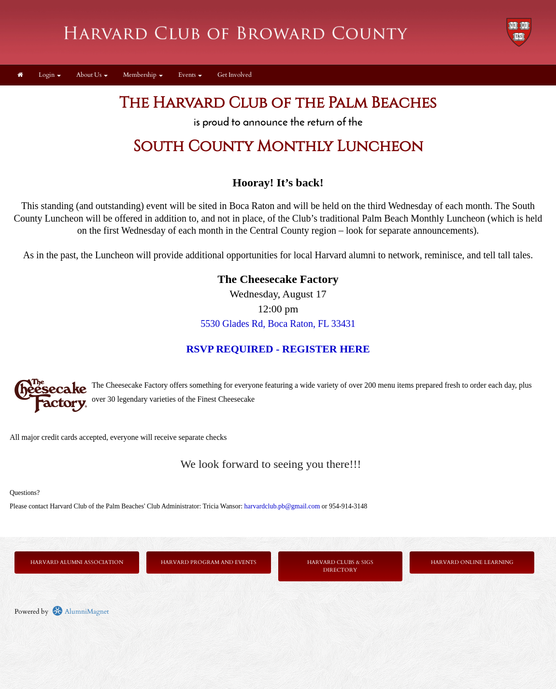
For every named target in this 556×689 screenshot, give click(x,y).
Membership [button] (143, 75)
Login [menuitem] (50, 75)
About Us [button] (92, 75)
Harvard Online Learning (472, 562)
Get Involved (234, 75)
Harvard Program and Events (209, 562)
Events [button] (190, 75)
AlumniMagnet (80, 611)
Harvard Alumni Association (76, 562)
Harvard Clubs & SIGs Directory (340, 566)
